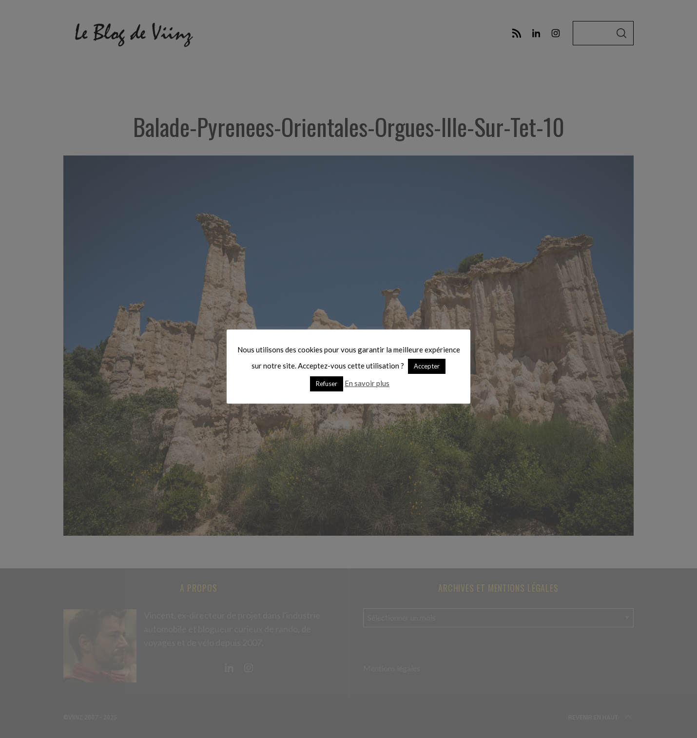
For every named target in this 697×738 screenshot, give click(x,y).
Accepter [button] (427, 366)
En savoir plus (367, 383)
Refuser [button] (326, 384)
